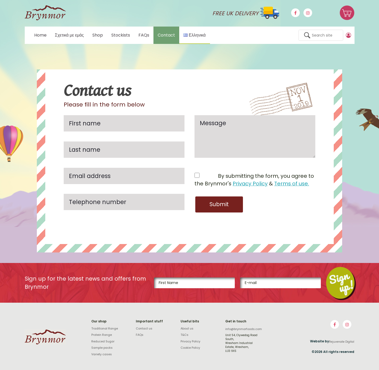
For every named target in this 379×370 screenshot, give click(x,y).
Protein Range (101, 334)
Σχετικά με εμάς (69, 35)
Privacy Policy (250, 183)
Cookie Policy (190, 347)
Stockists (120, 35)
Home (40, 35)
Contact (166, 35)
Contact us (144, 328)
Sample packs (102, 347)
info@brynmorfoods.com (243, 329)
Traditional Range (104, 328)
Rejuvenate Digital (341, 341)
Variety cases (101, 354)
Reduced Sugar (102, 341)
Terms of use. (291, 183)
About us (187, 328)
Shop (97, 35)
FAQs (143, 35)
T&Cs (184, 334)
